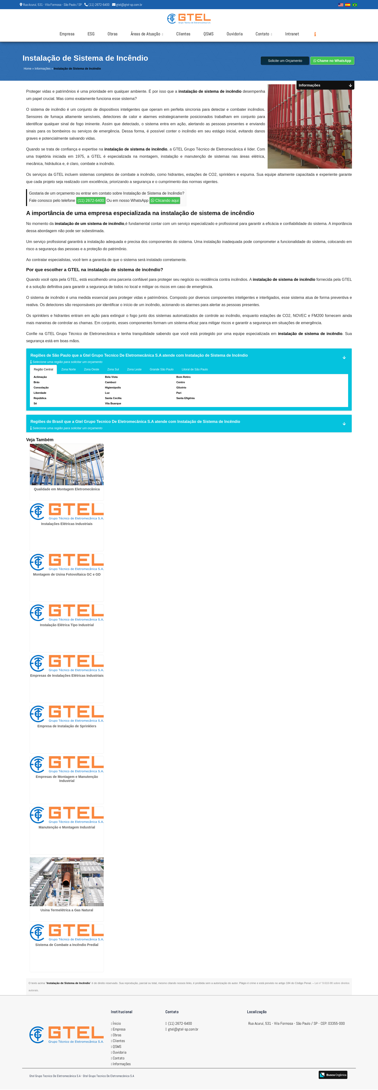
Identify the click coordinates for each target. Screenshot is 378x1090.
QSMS (208, 34)
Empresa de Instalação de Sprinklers (66, 727)
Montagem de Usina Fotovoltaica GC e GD (67, 575)
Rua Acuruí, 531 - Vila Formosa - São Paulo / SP (52, 4)
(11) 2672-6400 (98, 4)
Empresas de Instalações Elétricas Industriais (66, 676)
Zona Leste (134, 370)
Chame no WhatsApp (332, 61)
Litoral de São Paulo (195, 370)
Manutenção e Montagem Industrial (67, 828)
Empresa (67, 34)
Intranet (292, 34)
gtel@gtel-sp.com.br (129, 4)
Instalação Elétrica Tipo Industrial (67, 625)
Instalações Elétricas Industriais (67, 524)
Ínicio (117, 1023)
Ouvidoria (235, 34)
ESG (91, 34)
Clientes (183, 34)
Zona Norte (68, 370)
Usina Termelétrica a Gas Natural (66, 911)
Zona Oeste (91, 370)
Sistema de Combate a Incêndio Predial (66, 945)
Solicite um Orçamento (285, 61)
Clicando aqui (165, 201)
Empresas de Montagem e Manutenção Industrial (67, 779)
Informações (122, 1064)
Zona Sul (113, 370)
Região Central (43, 370)
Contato (264, 34)
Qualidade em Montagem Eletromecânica (67, 490)
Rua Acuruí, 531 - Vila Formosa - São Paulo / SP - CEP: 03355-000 (296, 1023)
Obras (112, 34)
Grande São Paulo (162, 370)
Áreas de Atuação (147, 34)
